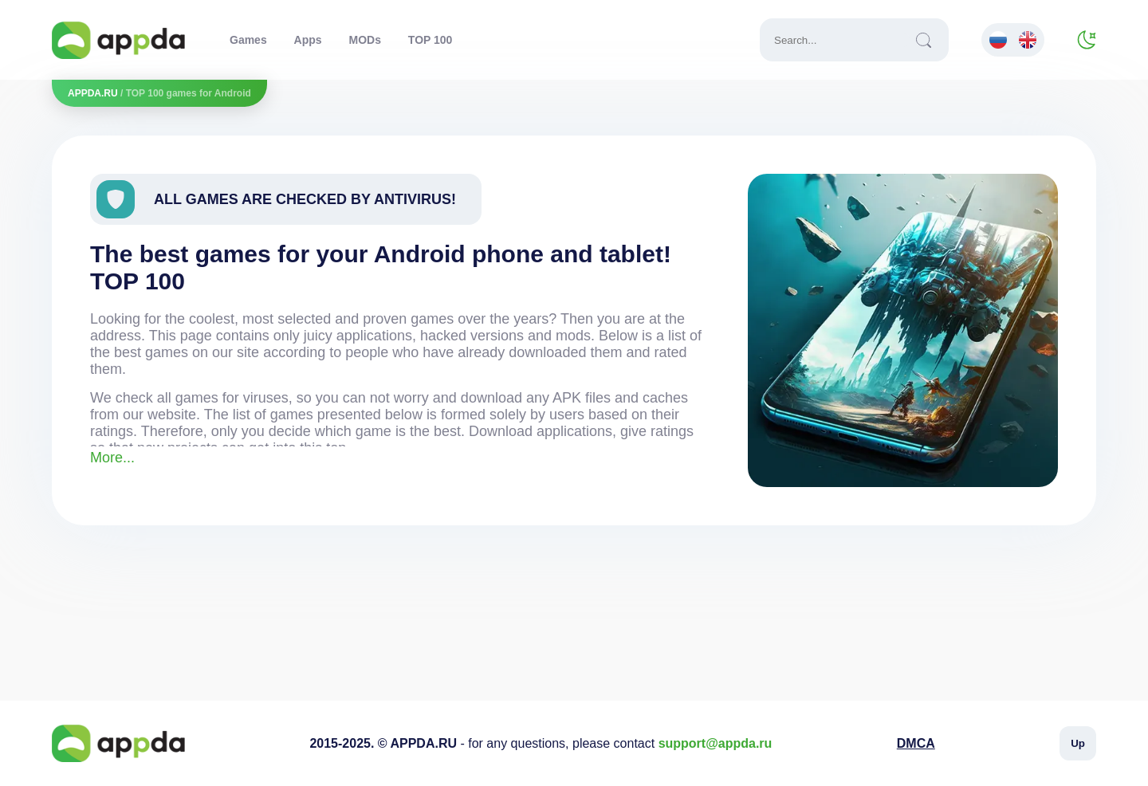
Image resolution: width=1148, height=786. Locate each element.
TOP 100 (430, 39)
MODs (364, 39)
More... (112, 458)
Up (1078, 743)
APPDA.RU (93, 93)
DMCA (916, 743)
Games (248, 39)
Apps (308, 39)
